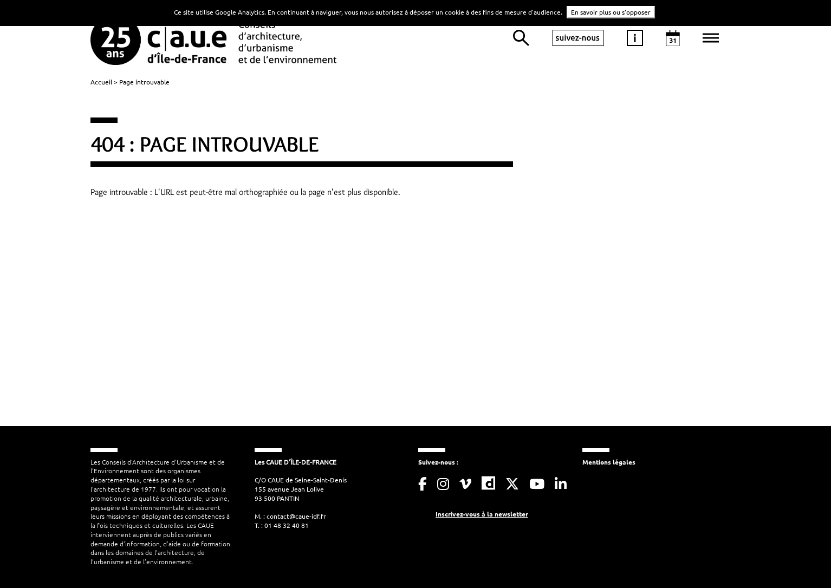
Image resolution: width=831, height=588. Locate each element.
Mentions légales (608, 462)
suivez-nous (578, 38)
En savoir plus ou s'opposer (611, 12)
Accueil (101, 81)
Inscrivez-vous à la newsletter (482, 513)
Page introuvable (144, 81)
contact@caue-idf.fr (296, 516)
